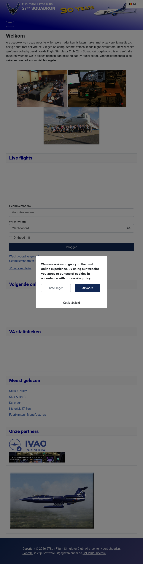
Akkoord (87, 288)
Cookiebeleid (71, 302)
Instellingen (55, 288)
